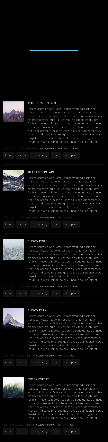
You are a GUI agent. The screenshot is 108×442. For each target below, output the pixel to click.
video (56, 155)
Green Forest (38, 379)
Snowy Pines (37, 241)
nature (22, 155)
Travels (61, 356)
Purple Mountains (43, 103)
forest (8, 155)
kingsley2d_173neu (44, 148)
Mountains (62, 148)
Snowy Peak (37, 310)
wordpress (71, 155)
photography (39, 155)
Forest (60, 217)
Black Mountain (41, 172)
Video (75, 148)
